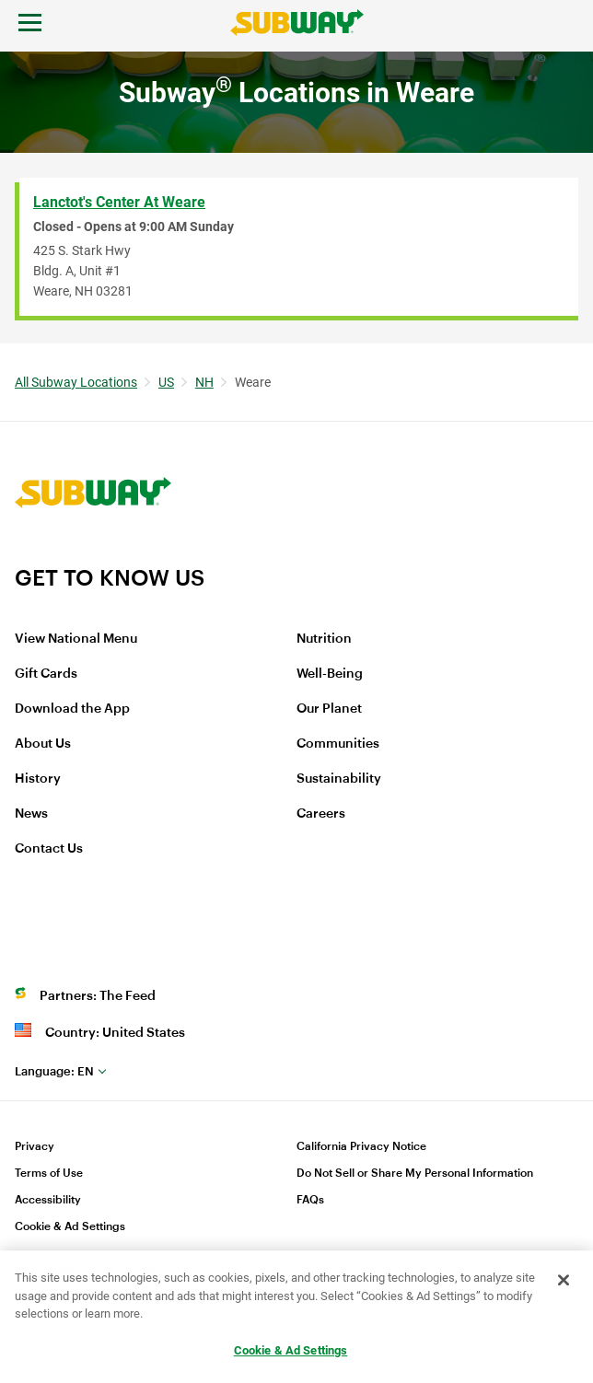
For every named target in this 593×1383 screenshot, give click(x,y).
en (54, 1071)
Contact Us (49, 849)
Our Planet (329, 709)
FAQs (310, 1199)
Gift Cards (46, 674)
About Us (43, 744)
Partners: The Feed (98, 996)
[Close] (563, 1281)
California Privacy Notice (361, 1146)
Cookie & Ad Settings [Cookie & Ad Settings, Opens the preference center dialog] (291, 1350)
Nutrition (324, 639)
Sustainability (338, 779)
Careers (320, 814)
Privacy (34, 1146)
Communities (337, 744)
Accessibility (48, 1199)
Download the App (72, 709)
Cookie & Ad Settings (70, 1226)
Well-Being (329, 674)
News (31, 814)
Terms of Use (49, 1173)
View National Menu (76, 639)
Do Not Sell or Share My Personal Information (414, 1173)
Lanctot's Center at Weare (119, 202)
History (38, 779)
